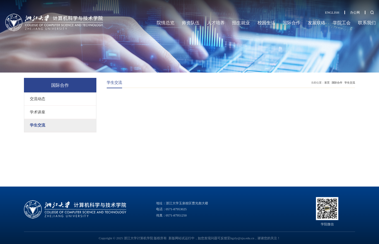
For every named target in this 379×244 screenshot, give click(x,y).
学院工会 (342, 22)
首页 (327, 82)
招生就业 (241, 22)
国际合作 (291, 22)
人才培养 (216, 22)
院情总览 (165, 22)
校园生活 (266, 22)
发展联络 (316, 22)
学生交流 (349, 82)
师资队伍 (191, 22)
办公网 (355, 12)
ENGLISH (332, 12)
